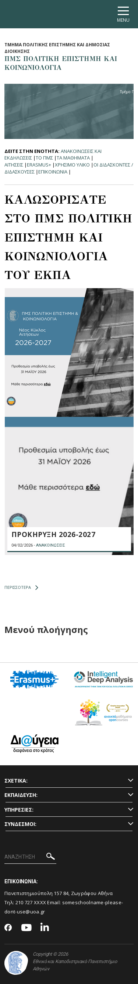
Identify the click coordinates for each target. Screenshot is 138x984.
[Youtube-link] (26, 928)
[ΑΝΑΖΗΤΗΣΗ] (30, 857)
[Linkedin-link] (44, 928)
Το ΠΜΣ (44, 157)
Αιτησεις (13, 164)
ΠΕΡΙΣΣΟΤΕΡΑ (21, 587)
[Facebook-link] (8, 928)
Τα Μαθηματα (73, 157)
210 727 (24, 902)
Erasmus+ (39, 164)
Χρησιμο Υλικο (72, 164)
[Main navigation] (123, 14)
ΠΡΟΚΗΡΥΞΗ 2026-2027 (53, 534)
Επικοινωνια (52, 171)
